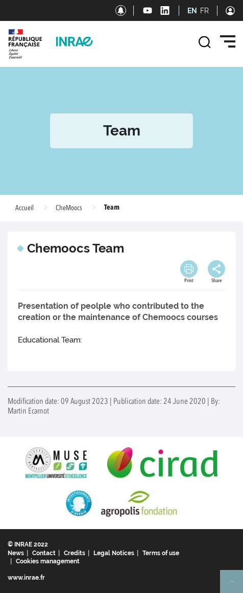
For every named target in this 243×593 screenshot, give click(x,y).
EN (192, 11)
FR (204, 11)
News (16, 553)
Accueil (24, 208)
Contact (44, 553)
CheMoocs (69, 208)
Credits (74, 553)
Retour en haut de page (236, 586)
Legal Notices (113, 553)
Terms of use (160, 553)
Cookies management (48, 561)
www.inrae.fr (26, 577)
